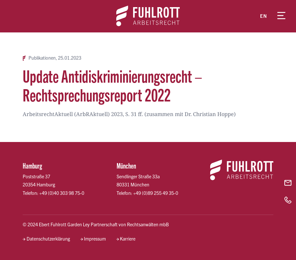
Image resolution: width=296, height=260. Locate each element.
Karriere (127, 239)
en (263, 16)
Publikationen (42, 58)
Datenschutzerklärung (48, 239)
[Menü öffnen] (281, 16)
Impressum (95, 239)
